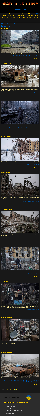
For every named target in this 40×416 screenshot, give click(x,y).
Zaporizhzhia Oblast (4, 20)
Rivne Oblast (3, 19)
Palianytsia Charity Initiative (10, 412)
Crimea (18, 13)
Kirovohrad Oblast (29, 15)
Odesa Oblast (29, 17)
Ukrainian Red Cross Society (10, 406)
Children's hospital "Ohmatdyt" (11, 408)
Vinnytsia (37, 19)
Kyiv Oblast (36, 15)
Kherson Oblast (11, 15)
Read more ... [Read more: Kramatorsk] (36, 58)
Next (15, 389)
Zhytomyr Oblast (12, 20)
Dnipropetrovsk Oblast (26, 13)
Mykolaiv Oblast (22, 17)
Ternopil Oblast (24, 19)
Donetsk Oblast (36, 13)
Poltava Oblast (36, 17)
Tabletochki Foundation (10, 413)
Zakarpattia (31, 19)
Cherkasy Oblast (12, 13)
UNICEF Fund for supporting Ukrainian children (14, 410)
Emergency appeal (9, 405)
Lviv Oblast (3, 17)
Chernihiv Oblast (4, 13)
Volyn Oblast (15, 17)
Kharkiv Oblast (3, 15)
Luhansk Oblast (9, 17)
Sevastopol (10, 19)
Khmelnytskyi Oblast (20, 15)
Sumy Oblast (16, 19)
